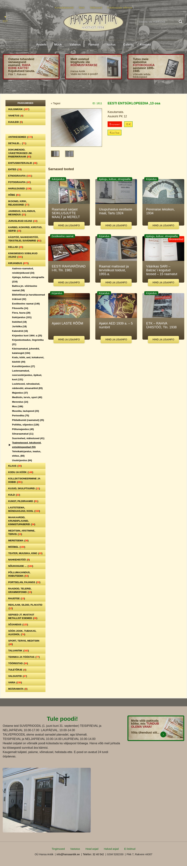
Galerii (127, 44)
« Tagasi (55, 103)
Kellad (15, 247)
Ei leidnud (130, 848)
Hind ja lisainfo (69, 225)
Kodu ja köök (20, 472)
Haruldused (19, 188)
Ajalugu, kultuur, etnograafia (28, 279)
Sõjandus (18, 624)
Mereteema (18, 540)
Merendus (20, 401)
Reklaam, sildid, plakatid (25, 606)
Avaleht (41, 44)
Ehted (15, 169)
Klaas (15, 465)
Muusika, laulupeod (25, 411)
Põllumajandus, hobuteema (19, 574)
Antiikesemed (20, 137)
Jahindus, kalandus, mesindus (22, 213)
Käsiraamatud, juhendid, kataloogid (26, 350)
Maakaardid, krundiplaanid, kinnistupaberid (21, 521)
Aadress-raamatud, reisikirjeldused (23, 270)
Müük (58, 44)
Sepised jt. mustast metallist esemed (22, 616)
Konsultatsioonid (64, 7)
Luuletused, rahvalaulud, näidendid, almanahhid (27, 386)
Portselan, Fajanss (24, 582)
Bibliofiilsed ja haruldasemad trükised (28, 296)
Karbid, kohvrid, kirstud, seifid (25, 229)
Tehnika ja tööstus (24, 657)
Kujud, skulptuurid (24, 488)
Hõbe (14, 194)
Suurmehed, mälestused (28, 438)
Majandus (20, 392)
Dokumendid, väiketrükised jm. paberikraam (20, 153)
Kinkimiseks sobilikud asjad (22, 255)
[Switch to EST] (5, 19)
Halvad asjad (111, 848)
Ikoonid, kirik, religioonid (18, 203)
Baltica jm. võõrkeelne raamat (24, 288)
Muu (17, 406)
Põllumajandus (23, 429)
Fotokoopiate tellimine (119, 7)
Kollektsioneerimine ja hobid (24, 480)
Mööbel (16, 547)
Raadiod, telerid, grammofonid (20, 590)
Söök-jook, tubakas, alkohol (22, 633)
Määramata (17, 688)
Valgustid (17, 676)
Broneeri (114, 124)
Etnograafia (20, 175)
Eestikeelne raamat (26, 303)
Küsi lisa (114, 132)
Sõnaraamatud (22, 433)
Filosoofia (20, 308)
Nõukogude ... (20, 566)
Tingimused (58, 848)
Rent (81, 7)
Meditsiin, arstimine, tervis (21, 532)
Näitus (111, 44)
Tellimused (96, 7)
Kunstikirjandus (23, 366)
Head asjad (91, 848)
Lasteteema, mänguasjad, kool (24, 509)
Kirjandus (18, 263)
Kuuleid (15, 122)
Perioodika (20, 415)
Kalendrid (20, 331)
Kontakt (145, 44)
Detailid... (17, 143)
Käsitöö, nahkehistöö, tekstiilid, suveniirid (24, 239)
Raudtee (16, 598)
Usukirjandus (22, 460)
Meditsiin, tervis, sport (27, 397)
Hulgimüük (18, 109)
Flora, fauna (21, 312)
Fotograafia (19, 182)
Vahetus (75, 44)
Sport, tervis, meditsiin (23, 642)
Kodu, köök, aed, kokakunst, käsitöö (28, 359)
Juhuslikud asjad (22, 221)
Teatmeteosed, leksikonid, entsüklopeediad (26, 444)
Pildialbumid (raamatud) (28, 420)
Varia (15, 682)
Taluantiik (18, 650)
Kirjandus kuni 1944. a (27, 335)
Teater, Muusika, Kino (25, 553)
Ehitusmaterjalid (22, 163)
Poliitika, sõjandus (25, 424)
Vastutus (75, 848)
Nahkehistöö (19, 559)
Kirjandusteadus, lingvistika (28, 342)
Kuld (14, 494)
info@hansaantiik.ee (68, 854)
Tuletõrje (17, 669)
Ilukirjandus (22, 317)
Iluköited (19, 321)
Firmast (93, 44)
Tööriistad (18, 663)
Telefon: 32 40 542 (93, 854)
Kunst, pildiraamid (23, 501)
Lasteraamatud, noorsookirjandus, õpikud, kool (27, 375)
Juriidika (19, 326)
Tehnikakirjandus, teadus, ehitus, (26, 453)
